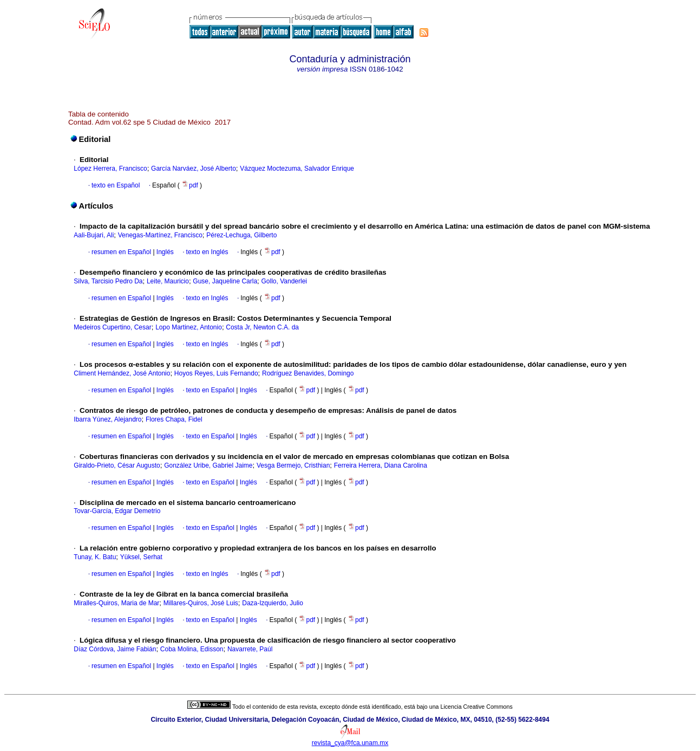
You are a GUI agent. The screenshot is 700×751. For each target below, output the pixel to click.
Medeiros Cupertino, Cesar (112, 327)
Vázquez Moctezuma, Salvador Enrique (297, 168)
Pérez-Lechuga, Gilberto (241, 235)
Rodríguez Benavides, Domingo (308, 373)
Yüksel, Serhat (141, 557)
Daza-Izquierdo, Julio (272, 603)
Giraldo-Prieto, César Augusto (117, 465)
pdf (190, 185)
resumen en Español (121, 252)
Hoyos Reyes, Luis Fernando (216, 373)
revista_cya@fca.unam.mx (350, 743)
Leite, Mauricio (168, 281)
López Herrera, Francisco (110, 168)
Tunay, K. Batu (95, 557)
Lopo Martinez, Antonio (188, 327)
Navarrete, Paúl (249, 649)
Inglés (164, 252)
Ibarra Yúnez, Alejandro (107, 419)
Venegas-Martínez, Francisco (160, 235)
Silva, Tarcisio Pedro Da (108, 281)
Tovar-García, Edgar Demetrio (117, 511)
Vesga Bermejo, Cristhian (293, 465)
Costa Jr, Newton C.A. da (262, 327)
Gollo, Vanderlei (284, 281)
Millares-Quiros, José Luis (200, 603)
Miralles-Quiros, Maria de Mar (116, 603)
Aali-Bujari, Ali (94, 235)
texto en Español (115, 185)
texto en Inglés (207, 252)
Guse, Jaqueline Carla (225, 281)
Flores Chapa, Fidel (174, 419)
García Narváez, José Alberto (193, 168)
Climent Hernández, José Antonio (122, 373)
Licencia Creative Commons (477, 706)
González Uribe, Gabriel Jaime (208, 465)
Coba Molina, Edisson (192, 649)
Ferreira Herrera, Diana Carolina (380, 465)
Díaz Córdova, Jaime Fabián (115, 649)
